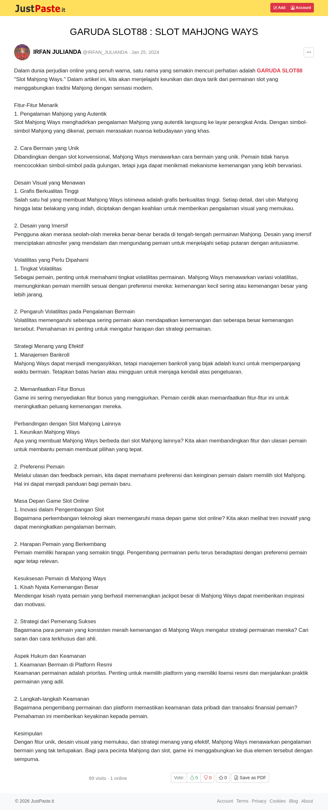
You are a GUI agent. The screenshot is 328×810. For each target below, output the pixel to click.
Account (301, 7)
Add (279, 7)
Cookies (278, 801)
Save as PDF (250, 777)
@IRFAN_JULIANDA (105, 52)
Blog (293, 801)
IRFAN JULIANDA (57, 52)
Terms (242, 801)
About (307, 801)
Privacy (259, 801)
